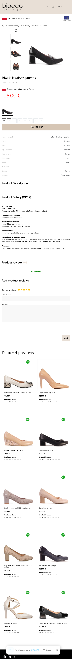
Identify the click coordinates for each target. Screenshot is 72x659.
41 (35, 120)
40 (30, 120)
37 (14, 120)
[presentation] (53, 328)
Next (16, 74)
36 (4, 120)
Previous (16, 30)
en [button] (60, 7)
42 (41, 120)
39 (25, 120)
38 (20, 120)
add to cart (36, 127)
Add (66, 338)
